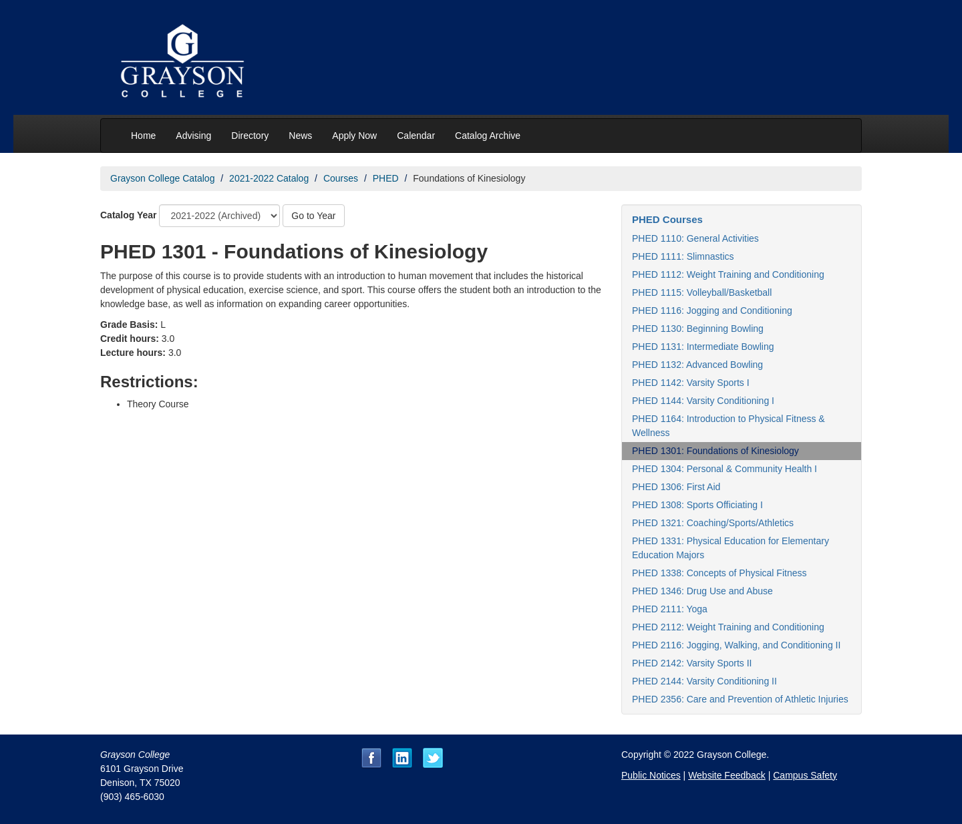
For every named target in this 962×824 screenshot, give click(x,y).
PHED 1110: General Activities (695, 238)
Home (143, 135)
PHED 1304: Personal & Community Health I (724, 468)
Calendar (416, 135)
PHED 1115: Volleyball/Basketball (702, 292)
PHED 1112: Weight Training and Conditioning (728, 274)
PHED (386, 178)
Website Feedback (727, 775)
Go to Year (313, 215)
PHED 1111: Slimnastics (683, 256)
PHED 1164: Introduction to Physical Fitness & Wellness (728, 425)
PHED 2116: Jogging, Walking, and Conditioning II (736, 645)
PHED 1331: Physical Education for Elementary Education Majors (730, 548)
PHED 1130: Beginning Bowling (698, 328)
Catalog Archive (487, 135)
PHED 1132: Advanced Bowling (697, 364)
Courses (340, 178)
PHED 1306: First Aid (676, 486)
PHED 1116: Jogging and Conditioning (712, 310)
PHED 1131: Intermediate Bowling (703, 346)
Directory (250, 135)
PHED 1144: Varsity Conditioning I (703, 400)
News (300, 135)
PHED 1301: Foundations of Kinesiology (715, 450)
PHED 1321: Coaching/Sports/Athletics (713, 523)
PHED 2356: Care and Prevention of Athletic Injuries (740, 699)
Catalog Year (128, 215)
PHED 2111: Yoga (669, 609)
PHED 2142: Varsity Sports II (692, 663)
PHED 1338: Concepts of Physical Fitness (719, 573)
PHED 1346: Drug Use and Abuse (702, 591)
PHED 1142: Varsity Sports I (691, 382)
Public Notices (651, 775)
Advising (193, 135)
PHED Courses (667, 219)
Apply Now (354, 135)
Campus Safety (805, 775)
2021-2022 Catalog (269, 178)
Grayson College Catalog (162, 178)
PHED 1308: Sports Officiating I (697, 504)
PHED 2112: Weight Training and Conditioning (728, 627)
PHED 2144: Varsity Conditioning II (704, 681)
